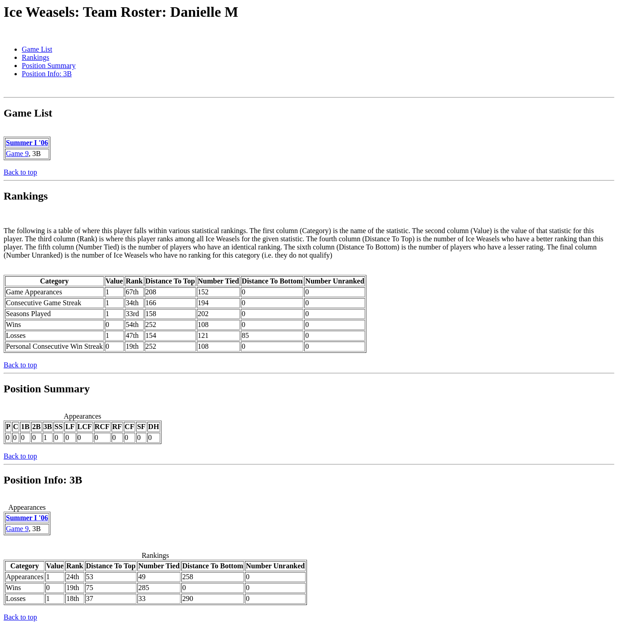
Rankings (35, 57)
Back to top (20, 172)
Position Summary (49, 65)
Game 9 (17, 153)
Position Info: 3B (47, 74)
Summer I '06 (27, 142)
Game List (37, 49)
